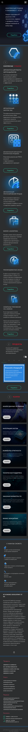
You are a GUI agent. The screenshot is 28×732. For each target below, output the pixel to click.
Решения (6, 691)
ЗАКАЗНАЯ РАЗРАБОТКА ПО (12, 492)
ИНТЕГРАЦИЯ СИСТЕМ (10, 424)
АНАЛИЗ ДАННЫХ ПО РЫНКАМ (13, 402)
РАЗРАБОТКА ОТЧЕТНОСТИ (12, 446)
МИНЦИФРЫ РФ (21, 729)
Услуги (5, 673)
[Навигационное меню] (25, 2)
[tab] (3, 357)
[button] (2, 2)
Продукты (6, 657)
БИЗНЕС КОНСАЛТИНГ (10, 514)
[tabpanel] (14, 372)
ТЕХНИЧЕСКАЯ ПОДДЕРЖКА (12, 469)
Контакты (6, 709)
